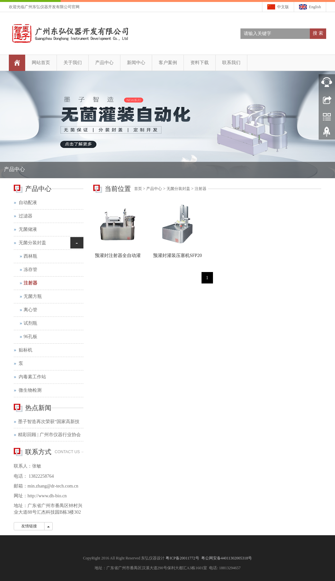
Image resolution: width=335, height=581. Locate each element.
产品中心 (104, 62)
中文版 (283, 7)
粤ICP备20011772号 (183, 558)
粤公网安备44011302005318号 (226, 558)
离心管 (30, 309)
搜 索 (318, 33)
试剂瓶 (30, 323)
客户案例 (168, 62)
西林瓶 (30, 256)
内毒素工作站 (32, 376)
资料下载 (199, 62)
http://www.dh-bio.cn (47, 495)
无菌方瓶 (33, 296)
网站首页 (41, 62)
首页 (138, 188)
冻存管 (30, 269)
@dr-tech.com (60, 486)
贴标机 (25, 350)
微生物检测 (30, 390)
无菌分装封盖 (178, 188)
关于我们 (72, 62)
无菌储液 (28, 229)
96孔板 (30, 336)
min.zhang (37, 486)
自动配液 (28, 202)
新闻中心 (136, 62)
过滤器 (25, 216)
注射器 (200, 188)
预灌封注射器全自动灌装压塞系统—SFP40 (118, 257)
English (315, 7)
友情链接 (29, 526)
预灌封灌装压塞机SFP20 (177, 255)
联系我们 (231, 62)
